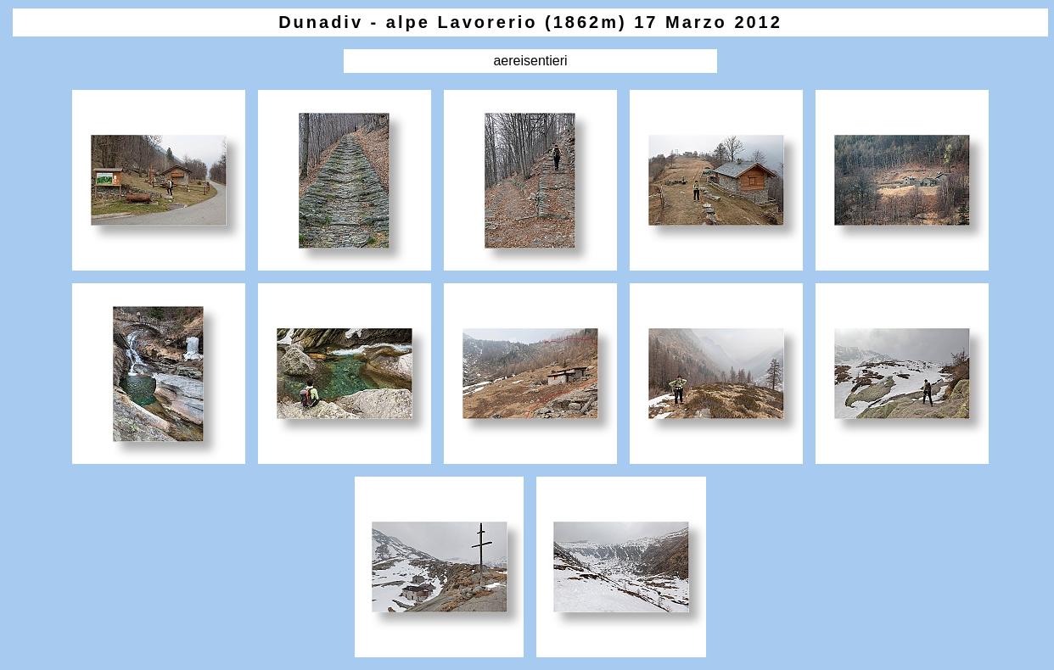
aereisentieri (530, 60)
